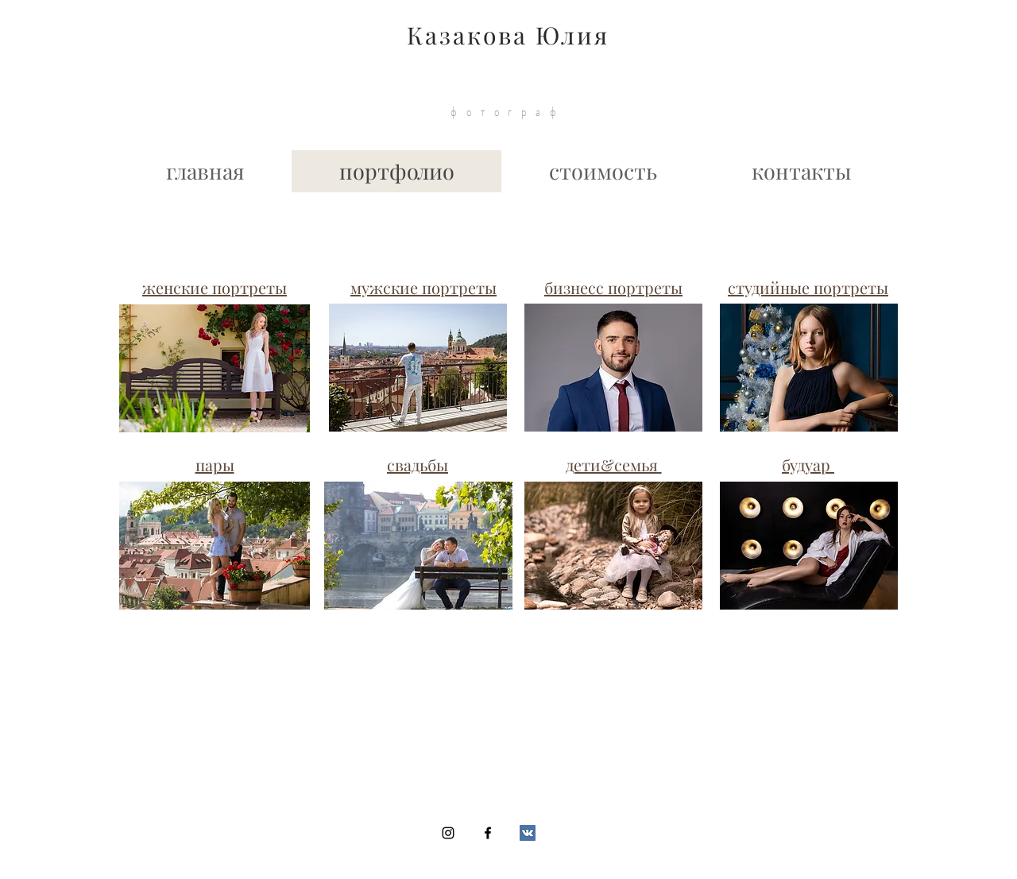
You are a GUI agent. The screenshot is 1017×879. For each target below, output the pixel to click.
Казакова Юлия (508, 35)
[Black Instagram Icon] (448, 833)
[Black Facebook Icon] (488, 833)
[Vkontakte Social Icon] (528, 833)
